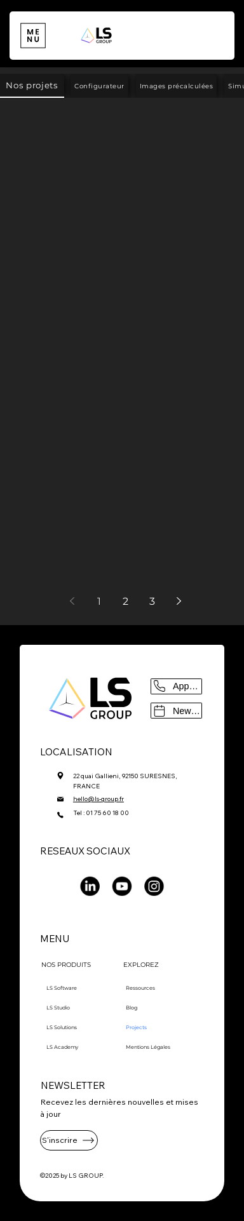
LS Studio (58, 1007)
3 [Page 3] (152, 601)
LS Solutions (61, 1027)
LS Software (61, 988)
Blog (131, 1007)
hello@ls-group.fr (98, 799)
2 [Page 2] (125, 601)
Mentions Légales (148, 1047)
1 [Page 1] (99, 601)
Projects (136, 1027)
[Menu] (33, 36)
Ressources (140, 988)
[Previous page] (72, 601)
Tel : (79, 813)
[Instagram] (153, 886)
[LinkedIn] (89, 886)
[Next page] (179, 601)
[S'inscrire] (69, 1140)
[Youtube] (122, 886)
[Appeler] (176, 686)
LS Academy (62, 1047)
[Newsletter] (176, 710)
